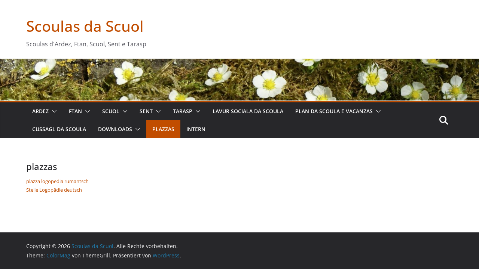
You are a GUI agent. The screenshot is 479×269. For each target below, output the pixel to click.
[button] (53, 111)
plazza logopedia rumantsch (57, 181)
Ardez (40, 111)
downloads (115, 129)
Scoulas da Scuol (85, 26)
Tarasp (182, 111)
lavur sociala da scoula (248, 111)
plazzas (163, 129)
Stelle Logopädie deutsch (54, 189)
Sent (146, 111)
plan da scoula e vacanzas (334, 111)
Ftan (75, 111)
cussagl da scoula (59, 129)
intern (195, 129)
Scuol (110, 111)
